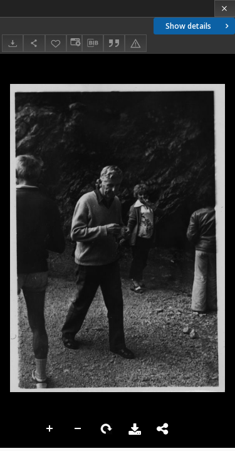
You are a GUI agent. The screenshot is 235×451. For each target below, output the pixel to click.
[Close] (224, 8)
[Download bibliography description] (92, 43)
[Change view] (73, 42)
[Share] (33, 42)
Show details (198, 26)
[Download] (12, 42)
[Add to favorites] (55, 42)
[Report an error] (135, 42)
